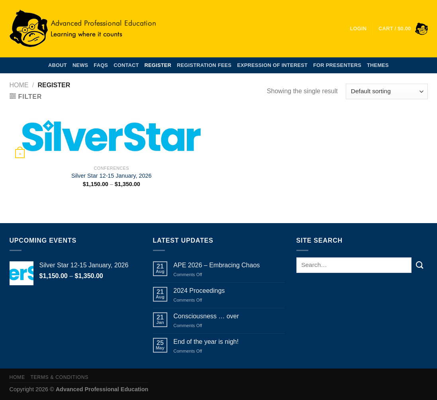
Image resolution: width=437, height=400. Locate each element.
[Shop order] (386, 91)
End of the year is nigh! (206, 341)
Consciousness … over (206, 316)
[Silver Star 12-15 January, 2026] (111, 137)
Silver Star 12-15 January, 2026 (111, 176)
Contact (126, 65)
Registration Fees (204, 65)
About (57, 65)
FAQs (101, 65)
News (80, 65)
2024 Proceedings (199, 290)
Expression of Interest (272, 65)
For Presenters (337, 65)
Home (19, 85)
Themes (378, 65)
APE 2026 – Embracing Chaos (216, 265)
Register (158, 65)
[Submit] (419, 265)
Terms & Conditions (59, 377)
